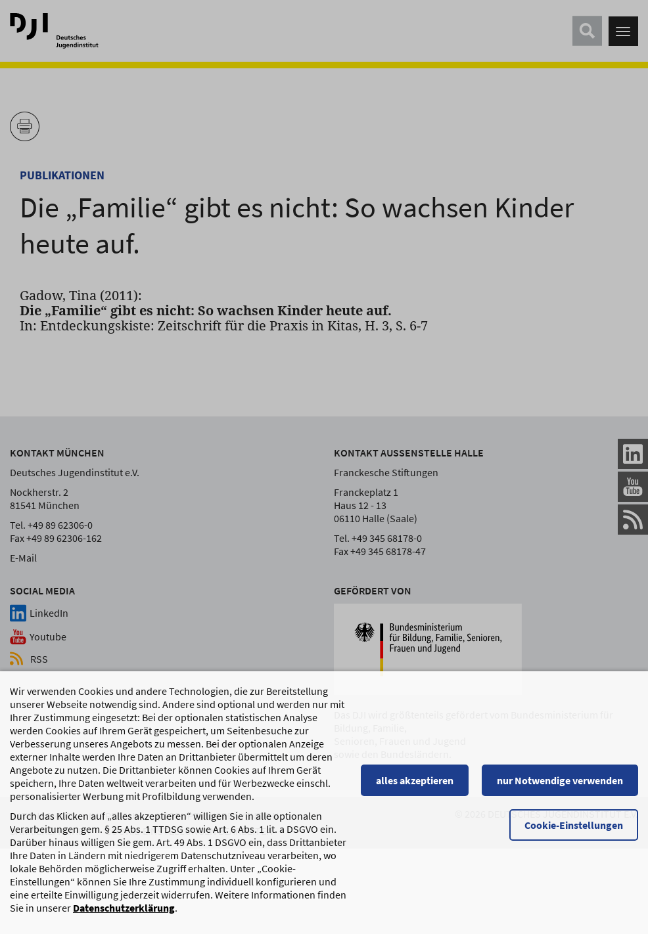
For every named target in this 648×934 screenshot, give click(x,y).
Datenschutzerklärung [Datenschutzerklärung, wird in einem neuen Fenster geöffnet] (124, 907)
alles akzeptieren (414, 780)
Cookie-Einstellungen (573, 825)
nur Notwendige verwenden (560, 780)
